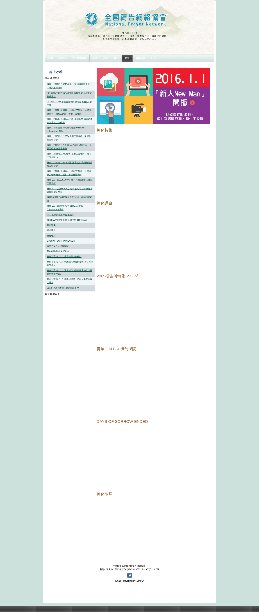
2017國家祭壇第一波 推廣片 (60, 214)
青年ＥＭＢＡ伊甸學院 (58, 246)
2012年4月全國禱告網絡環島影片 (63, 288)
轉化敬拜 (51, 235)
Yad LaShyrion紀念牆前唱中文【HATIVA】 (67, 220)
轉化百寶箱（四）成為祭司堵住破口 (64, 256)
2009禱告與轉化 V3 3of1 (59, 251)
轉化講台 (51, 230)
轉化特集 (51, 225)
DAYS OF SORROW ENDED (61, 241)
